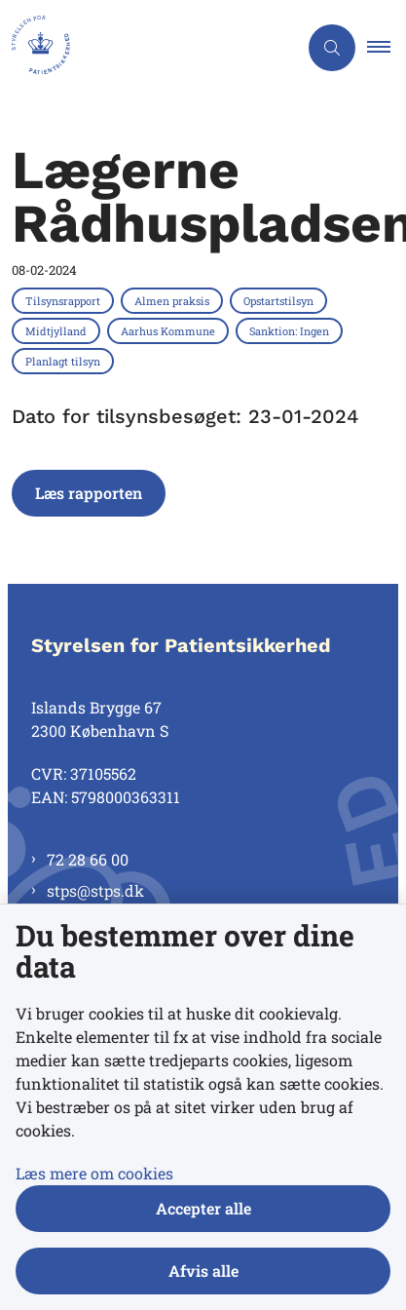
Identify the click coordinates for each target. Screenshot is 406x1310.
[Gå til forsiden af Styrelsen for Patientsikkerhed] (148, 48)
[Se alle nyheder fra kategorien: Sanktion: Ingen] (291, 330)
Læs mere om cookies (94, 1173)
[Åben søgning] (332, 47)
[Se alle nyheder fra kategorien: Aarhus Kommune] (170, 330)
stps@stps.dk (95, 890)
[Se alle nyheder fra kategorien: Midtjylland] (58, 330)
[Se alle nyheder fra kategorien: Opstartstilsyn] (280, 300)
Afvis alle (203, 1270)
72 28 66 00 (88, 859)
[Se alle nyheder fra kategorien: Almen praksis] (174, 300)
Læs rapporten (88, 492)
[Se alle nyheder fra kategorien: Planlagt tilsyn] (65, 360)
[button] (386, 47)
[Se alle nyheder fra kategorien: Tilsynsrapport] (65, 300)
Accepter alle (203, 1208)
